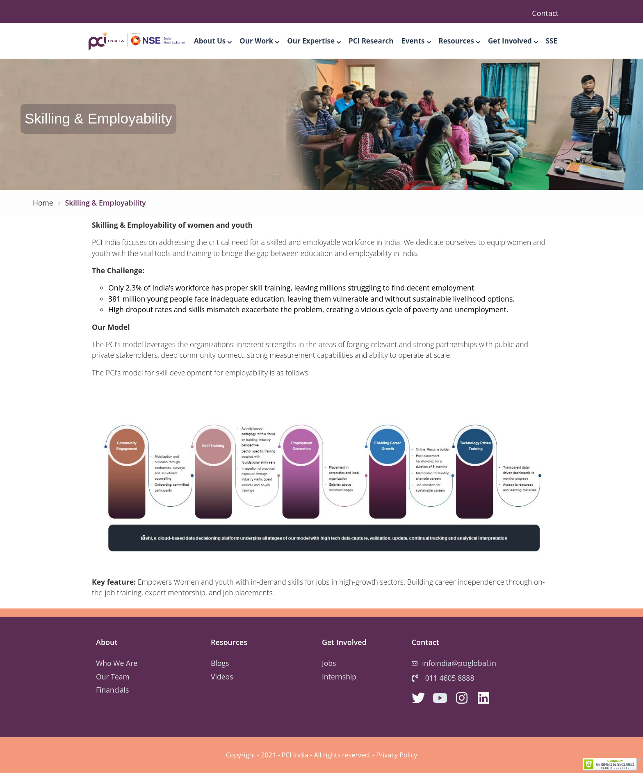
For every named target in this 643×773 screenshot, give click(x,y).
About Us (212, 41)
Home (43, 203)
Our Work (259, 41)
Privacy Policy (396, 754)
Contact (545, 13)
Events (415, 41)
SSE (551, 41)
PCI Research (371, 41)
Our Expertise (313, 41)
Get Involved (513, 41)
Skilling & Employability (105, 203)
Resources (459, 41)
